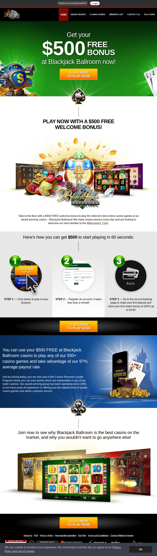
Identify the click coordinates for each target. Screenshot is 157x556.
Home (64, 14)
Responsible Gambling (65, 535)
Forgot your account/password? (72, 3)
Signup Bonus (78, 14)
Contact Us (133, 14)
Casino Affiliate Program (121, 535)
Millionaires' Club (97, 223)
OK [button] (141, 549)
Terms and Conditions (98, 535)
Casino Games (97, 14)
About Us (28, 535)
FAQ (36, 535)
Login (95, 3)
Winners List (116, 14)
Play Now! (149, 14)
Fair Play (82, 535)
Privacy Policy (46, 535)
